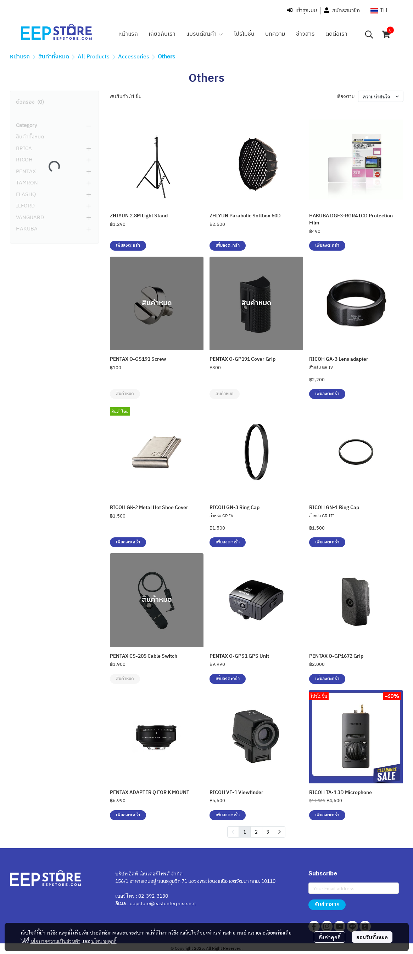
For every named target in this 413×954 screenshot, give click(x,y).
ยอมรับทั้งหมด (372, 937)
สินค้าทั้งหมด (53, 57)
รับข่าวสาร (327, 904)
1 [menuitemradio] (244, 831)
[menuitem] (279, 832)
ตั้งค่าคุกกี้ (329, 937)
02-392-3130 (153, 896)
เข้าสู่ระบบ (302, 10)
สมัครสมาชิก (342, 10)
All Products (94, 57)
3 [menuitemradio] (268, 831)
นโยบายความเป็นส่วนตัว (55, 941)
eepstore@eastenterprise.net (163, 903)
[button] (379, 10)
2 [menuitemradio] (256, 831)
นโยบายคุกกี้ (104, 941)
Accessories (133, 57)
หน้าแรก (20, 57)
